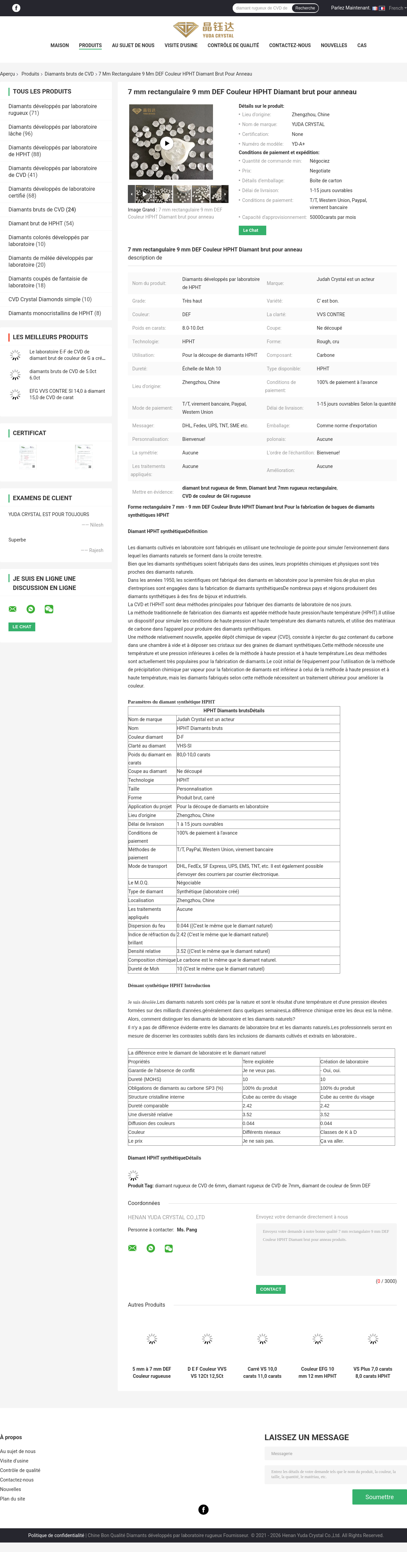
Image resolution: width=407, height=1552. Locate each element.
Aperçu (7, 74)
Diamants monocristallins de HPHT (50, 313)
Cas (362, 45)
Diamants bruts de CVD (69, 74)
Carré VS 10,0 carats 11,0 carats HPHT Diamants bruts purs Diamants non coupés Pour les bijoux (262, 1372)
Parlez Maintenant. (351, 8)
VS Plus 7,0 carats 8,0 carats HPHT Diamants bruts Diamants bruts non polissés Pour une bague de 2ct (372, 1372)
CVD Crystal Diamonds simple (44, 299)
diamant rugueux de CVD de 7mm (263, 1185)
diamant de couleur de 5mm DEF (336, 1185)
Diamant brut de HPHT (35, 223)
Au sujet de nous (133, 45)
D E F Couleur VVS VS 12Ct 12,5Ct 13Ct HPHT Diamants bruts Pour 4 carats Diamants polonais (207, 1372)
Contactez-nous (290, 45)
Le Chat (250, 230)
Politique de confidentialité (56, 1535)
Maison (60, 45)
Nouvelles (334, 45)
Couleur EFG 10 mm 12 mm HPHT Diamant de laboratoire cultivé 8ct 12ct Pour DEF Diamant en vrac (317, 1372)
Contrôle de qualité (233, 45)
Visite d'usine (180, 45)
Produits (90, 45)
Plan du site (12, 1499)
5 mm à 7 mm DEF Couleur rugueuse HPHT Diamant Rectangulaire (151, 1372)
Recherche (305, 8)
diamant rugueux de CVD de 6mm (190, 1185)
